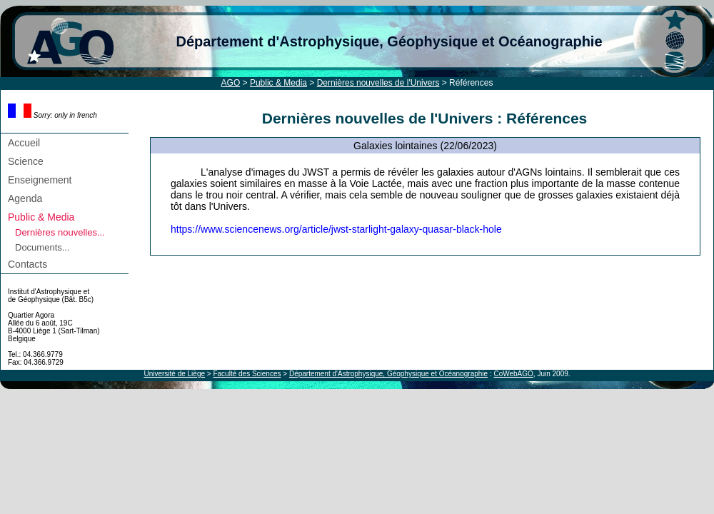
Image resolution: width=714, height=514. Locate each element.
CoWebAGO (513, 374)
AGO (231, 83)
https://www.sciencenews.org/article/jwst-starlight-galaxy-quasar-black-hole (336, 229)
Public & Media (278, 83)
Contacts (27, 264)
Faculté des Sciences (247, 374)
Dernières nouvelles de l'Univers (378, 83)
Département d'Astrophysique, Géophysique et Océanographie (389, 41)
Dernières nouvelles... (60, 232)
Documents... (42, 247)
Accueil (24, 142)
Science (26, 161)
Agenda (25, 198)
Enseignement (40, 180)
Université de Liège (174, 374)
